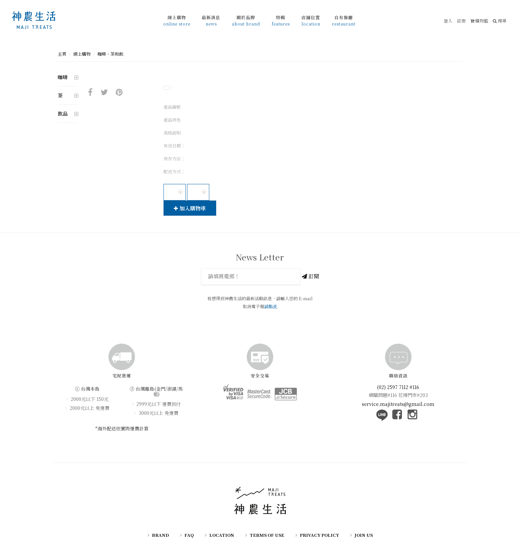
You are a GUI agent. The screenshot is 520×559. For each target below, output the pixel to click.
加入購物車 (190, 208)
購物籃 (479, 21)
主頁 (62, 54)
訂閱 (310, 276)
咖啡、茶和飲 (110, 54)
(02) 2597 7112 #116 (398, 387)
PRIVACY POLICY (319, 535)
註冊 (461, 21)
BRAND (160, 535)
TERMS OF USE (267, 535)
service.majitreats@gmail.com (398, 404)
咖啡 (63, 77)
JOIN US (364, 535)
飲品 (63, 113)
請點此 (270, 306)
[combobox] (174, 192)
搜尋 (499, 21)
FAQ (189, 535)
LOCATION (221, 535)
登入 (448, 21)
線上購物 (82, 54)
